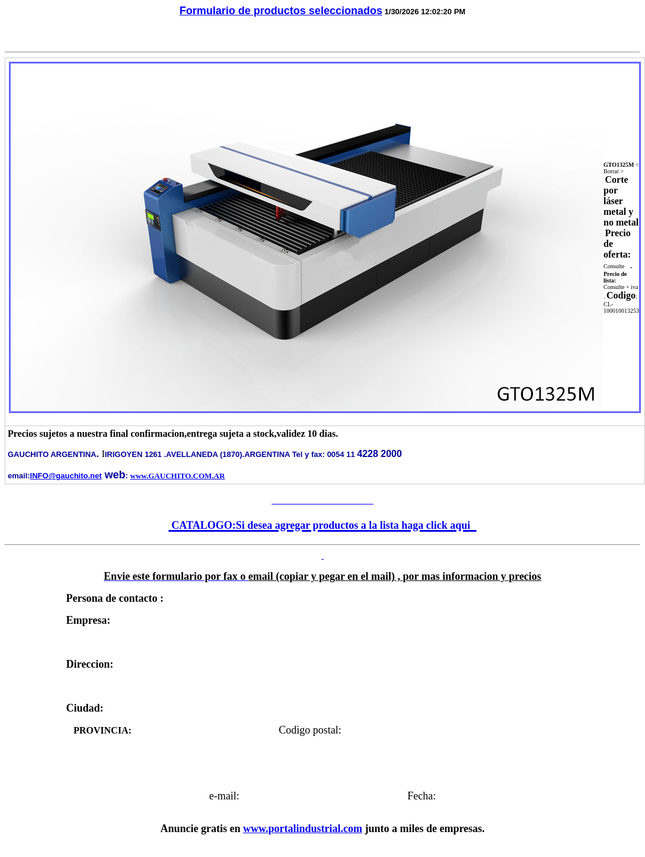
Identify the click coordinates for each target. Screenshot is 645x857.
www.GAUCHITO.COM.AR (177, 475)
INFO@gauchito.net (66, 475)
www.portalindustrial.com (302, 828)
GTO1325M (619, 164)
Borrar (611, 171)
